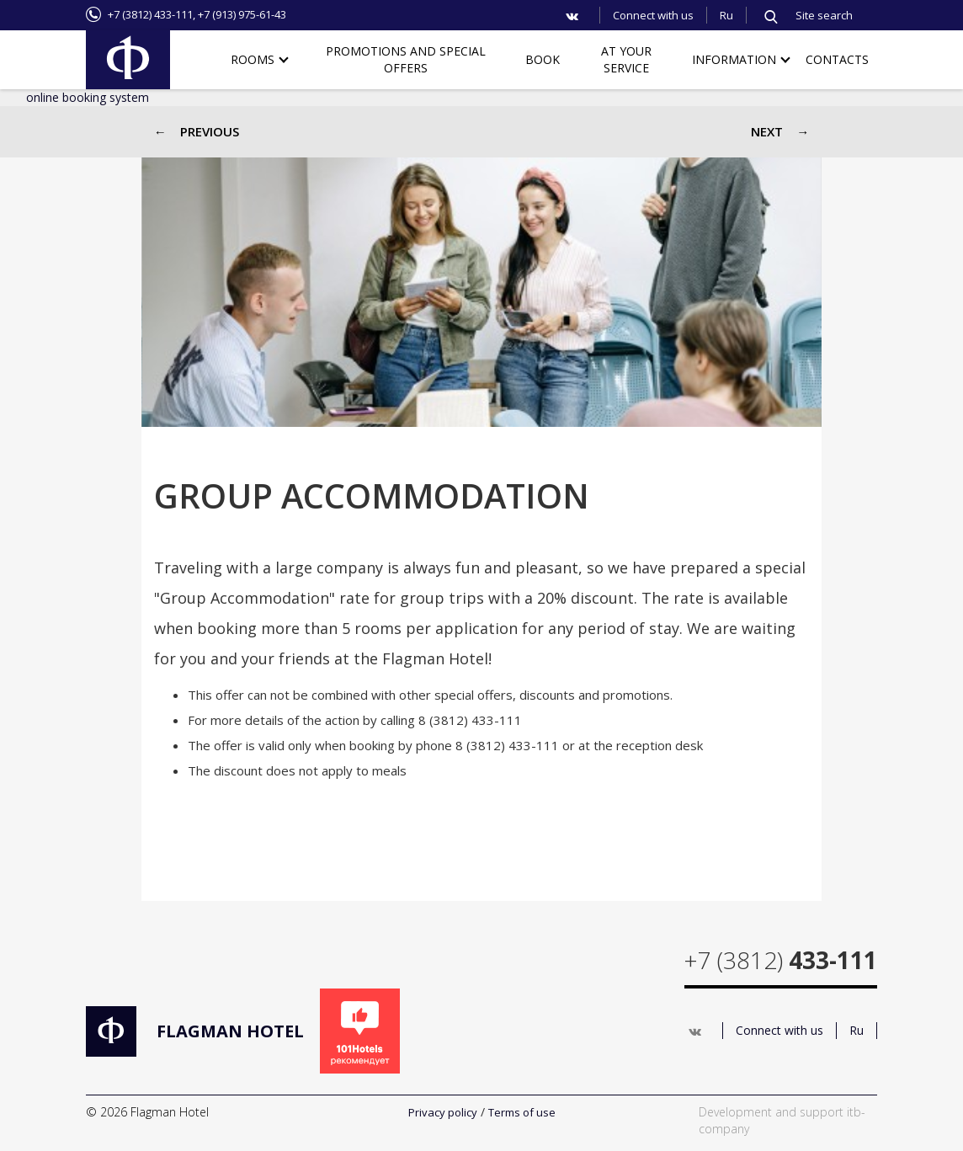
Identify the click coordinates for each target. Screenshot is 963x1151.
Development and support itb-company (782, 1120)
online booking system (87, 97)
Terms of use (522, 1112)
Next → (780, 131)
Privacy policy (442, 1112)
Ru (726, 15)
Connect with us (653, 15)
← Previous (196, 131)
